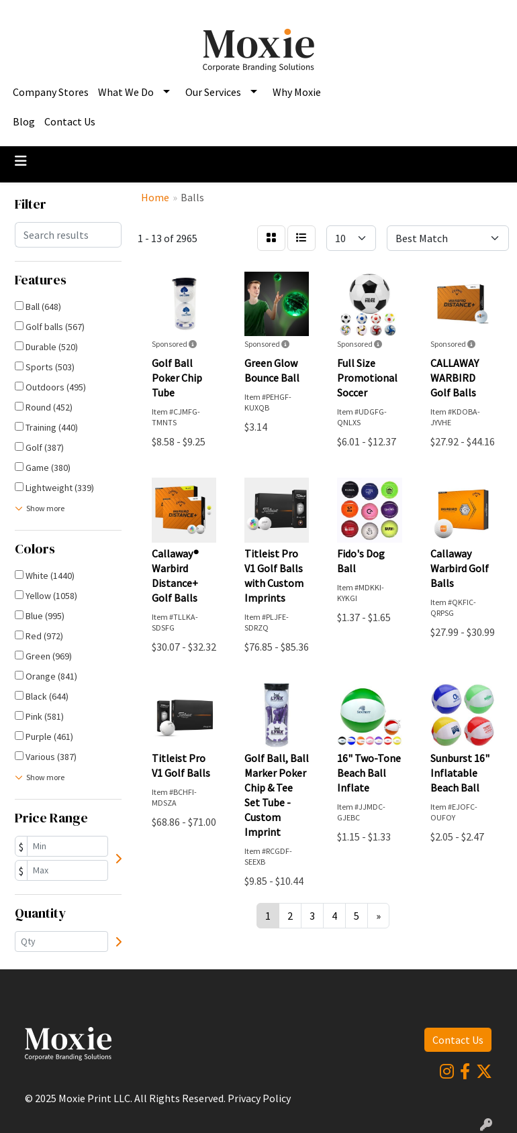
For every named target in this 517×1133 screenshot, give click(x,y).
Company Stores (51, 92)
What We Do (126, 92)
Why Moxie (297, 92)
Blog (24, 121)
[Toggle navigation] (21, 161)
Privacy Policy (259, 1098)
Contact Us (69, 121)
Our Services (213, 92)
